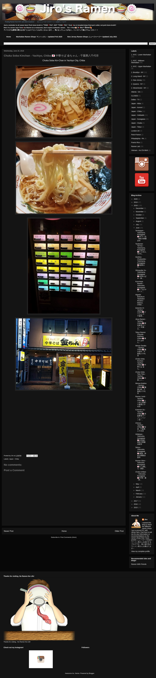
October (139, 215)
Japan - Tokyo (136, 127)
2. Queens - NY (137, 84)
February (139, 494)
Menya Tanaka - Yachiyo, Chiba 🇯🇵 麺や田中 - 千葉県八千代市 (140, 351)
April (138, 487)
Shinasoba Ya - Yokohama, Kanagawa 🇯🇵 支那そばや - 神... (141, 274)
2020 (136, 199)
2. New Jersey (136, 80)
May (137, 484)
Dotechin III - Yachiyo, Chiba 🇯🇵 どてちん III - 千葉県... (140, 312)
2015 (136, 507)
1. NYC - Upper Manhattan (141, 66)
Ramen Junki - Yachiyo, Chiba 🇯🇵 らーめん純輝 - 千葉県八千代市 (141, 401)
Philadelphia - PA (137, 138)
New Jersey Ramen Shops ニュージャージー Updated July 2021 (92, 37)
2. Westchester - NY (138, 88)
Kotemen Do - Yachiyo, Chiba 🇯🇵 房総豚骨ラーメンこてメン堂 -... (140, 415)
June (138, 228)
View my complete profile (140, 551)
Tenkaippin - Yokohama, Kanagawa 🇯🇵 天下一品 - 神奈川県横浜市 (141, 236)
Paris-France (136, 135)
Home (8, 37)
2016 (136, 504)
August (138, 221)
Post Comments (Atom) (68, 537)
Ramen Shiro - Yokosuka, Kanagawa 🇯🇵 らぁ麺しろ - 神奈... (140, 465)
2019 (136, 202)
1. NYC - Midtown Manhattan (137, 62)
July (137, 225)
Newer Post (8, 531)
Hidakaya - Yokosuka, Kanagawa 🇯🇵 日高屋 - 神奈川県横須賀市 (140, 439)
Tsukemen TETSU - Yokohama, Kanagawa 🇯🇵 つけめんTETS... (140, 249)
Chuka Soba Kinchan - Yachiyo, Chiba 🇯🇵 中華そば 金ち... (140, 364)
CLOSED (134, 96)
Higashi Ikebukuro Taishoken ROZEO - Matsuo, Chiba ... (140, 300)
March (138, 490)
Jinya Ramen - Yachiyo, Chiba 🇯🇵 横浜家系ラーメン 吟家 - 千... (140, 324)
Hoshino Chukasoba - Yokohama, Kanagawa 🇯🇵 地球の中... (141, 262)
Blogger (91, 673)
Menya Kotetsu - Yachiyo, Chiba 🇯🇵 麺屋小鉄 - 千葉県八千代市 (140, 388)
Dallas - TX (135, 100)
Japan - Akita (136, 103)
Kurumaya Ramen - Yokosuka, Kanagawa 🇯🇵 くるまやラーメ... (140, 286)
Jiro (146, 519)
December (140, 208)
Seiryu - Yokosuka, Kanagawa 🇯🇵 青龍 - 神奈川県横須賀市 (140, 452)
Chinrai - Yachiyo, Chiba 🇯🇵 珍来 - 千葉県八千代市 (140, 427)
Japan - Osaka (136, 123)
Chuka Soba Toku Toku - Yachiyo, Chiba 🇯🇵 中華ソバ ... (140, 376)
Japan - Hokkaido (137, 115)
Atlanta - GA (135, 92)
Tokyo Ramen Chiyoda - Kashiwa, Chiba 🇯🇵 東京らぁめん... (140, 337)
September (140, 218)
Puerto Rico (135, 142)
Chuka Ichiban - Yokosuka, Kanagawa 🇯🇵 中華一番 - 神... (140, 476)
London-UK (135, 131)
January (139, 497)
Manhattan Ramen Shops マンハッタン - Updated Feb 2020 (39, 37)
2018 (136, 205)
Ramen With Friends (138, 564)
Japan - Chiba (14, 459)
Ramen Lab (135, 146)
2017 (136, 501)
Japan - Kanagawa (138, 119)
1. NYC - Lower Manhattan (141, 55)
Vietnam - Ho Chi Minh (139, 150)
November (140, 212)
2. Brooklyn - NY (137, 72)
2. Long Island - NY (138, 76)
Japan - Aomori (136, 107)
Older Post (119, 531)
